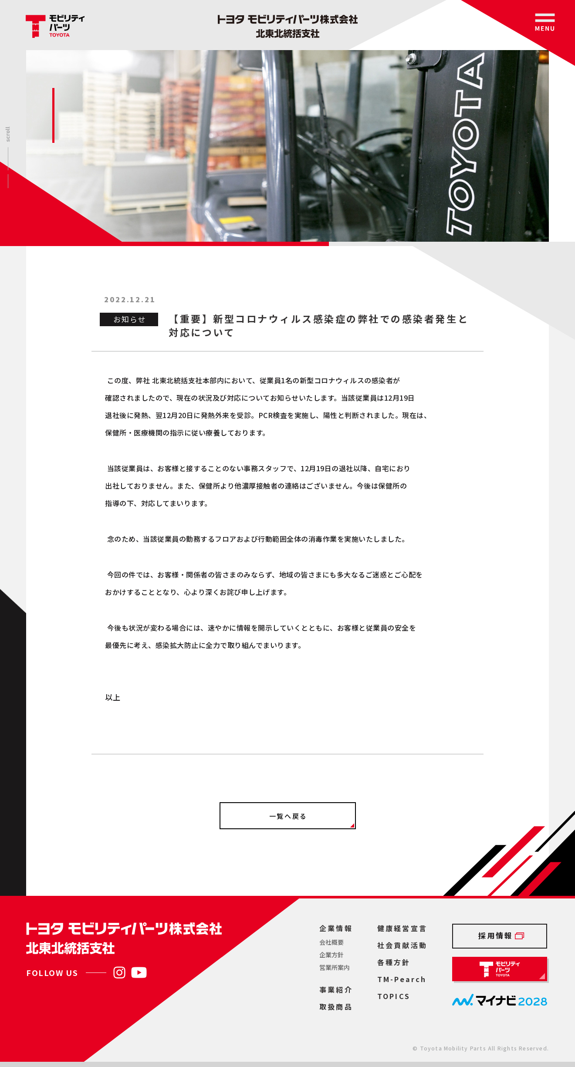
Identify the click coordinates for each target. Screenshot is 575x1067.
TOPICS (393, 996)
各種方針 (394, 962)
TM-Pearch (402, 979)
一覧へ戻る (288, 816)
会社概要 (331, 942)
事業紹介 (336, 989)
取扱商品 (336, 1006)
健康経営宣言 (402, 928)
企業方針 (331, 954)
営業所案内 (334, 967)
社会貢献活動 (402, 945)
